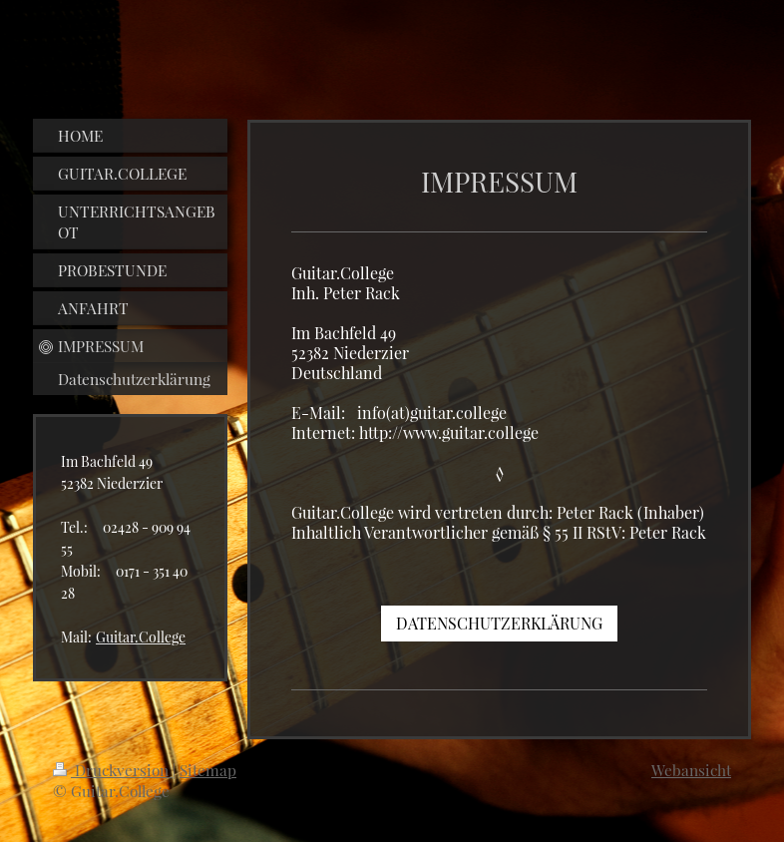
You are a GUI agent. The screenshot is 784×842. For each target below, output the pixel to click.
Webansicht (691, 769)
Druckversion (113, 769)
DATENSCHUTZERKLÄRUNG (499, 623)
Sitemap (208, 769)
